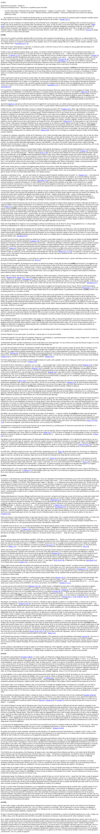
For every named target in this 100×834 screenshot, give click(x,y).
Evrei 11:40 (43, 152)
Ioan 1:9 (61, 451)
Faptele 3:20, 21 (65, 19)
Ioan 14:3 (89, 30)
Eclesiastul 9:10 (60, 507)
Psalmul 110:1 (66, 109)
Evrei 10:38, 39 (59, 560)
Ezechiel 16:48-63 (26, 657)
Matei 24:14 (85, 92)
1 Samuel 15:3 (48, 678)
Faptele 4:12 (5, 356)
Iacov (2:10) (22, 380)
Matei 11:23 (52, 633)
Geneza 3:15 (20, 277)
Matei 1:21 (12, 546)
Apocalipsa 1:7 (62, 60)
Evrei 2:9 (38, 260)
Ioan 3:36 (86, 546)
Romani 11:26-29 (58, 728)
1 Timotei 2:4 (58, 505)
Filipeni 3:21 (68, 121)
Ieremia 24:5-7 (67, 596)
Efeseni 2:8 (14, 353)
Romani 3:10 (71, 382)
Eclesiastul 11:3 (56, 499)
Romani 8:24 (56, 553)
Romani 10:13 (49, 356)
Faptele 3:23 (23, 562)
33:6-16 (85, 596)
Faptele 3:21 (83, 175)
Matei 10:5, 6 (63, 251)
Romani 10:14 (32, 361)
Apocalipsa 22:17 (22, 236)
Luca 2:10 (86, 462)
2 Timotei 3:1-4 (14, 55)
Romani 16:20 (11, 277)
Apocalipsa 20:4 (6, 87)
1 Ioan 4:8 (81, 444)
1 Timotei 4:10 (26, 529)
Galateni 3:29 (35, 241)
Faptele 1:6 (84, 151)
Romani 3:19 (36, 368)
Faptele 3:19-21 (61, 577)
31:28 (74, 596)
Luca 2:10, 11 (50, 544)
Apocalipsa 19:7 (28, 279)
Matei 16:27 (48, 432)
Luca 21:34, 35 (63, 59)
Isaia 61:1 (42, 700)
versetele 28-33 (57, 591)
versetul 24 (85, 636)
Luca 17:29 (42, 631)
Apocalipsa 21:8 (91, 560)
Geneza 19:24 (33, 631)
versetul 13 (94, 55)
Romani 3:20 (52, 372)
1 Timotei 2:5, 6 (27, 470)
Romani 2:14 (87, 365)
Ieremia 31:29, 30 (24, 603)
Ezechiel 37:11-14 (65, 583)
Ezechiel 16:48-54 (89, 695)
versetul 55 (60, 700)
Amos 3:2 (12, 248)
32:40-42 (80, 596)
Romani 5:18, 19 (82, 569)
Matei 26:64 (45, 130)
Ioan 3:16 (88, 444)
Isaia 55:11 (8, 206)
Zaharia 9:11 (50, 700)
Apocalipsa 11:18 (42, 180)
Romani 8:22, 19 (88, 288)
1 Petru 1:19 (90, 420)
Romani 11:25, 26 (34, 586)
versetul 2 (65, 589)
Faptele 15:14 (12, 104)
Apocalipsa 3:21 (52, 85)
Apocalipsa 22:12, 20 (21, 43)
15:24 (70, 251)
